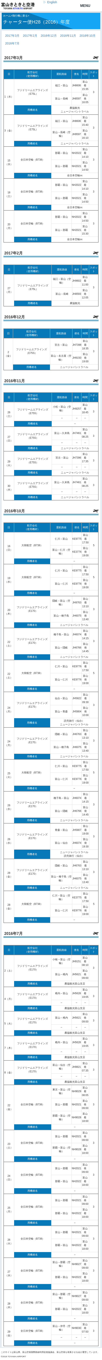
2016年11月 (68, 35)
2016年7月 (12, 43)
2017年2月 (30, 35)
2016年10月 (88, 35)
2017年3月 (12, 35)
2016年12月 (49, 35)
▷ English (50, 2)
